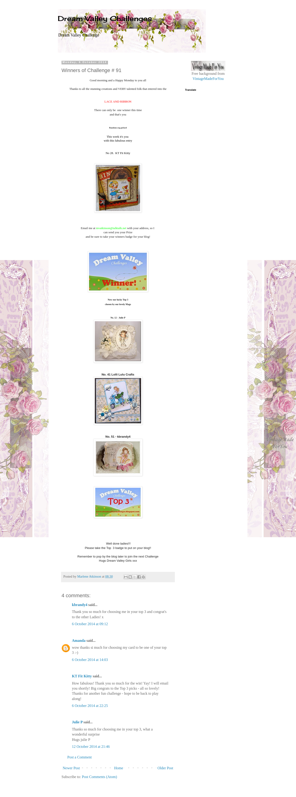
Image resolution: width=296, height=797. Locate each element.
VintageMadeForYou (208, 79)
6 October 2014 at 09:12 (90, 624)
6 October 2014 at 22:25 (90, 706)
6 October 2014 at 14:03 (90, 660)
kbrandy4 (79, 605)
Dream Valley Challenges (105, 18)
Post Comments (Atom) (99, 777)
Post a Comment (79, 757)
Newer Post (71, 768)
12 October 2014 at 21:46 (91, 747)
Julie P (77, 722)
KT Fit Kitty (82, 676)
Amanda (79, 640)
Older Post (165, 768)
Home (118, 768)
